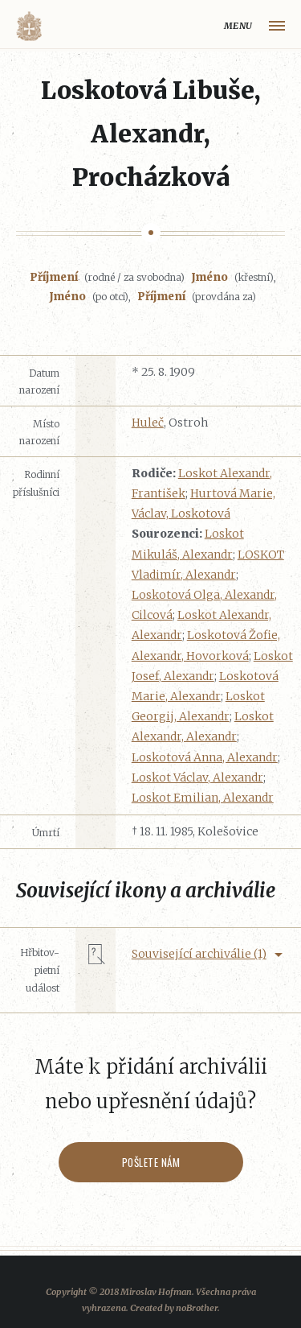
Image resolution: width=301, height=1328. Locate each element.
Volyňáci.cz (29, 26)
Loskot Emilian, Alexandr (203, 797)
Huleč (148, 422)
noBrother (197, 1308)
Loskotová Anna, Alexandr (205, 757)
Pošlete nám (150, 1162)
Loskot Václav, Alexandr (197, 777)
